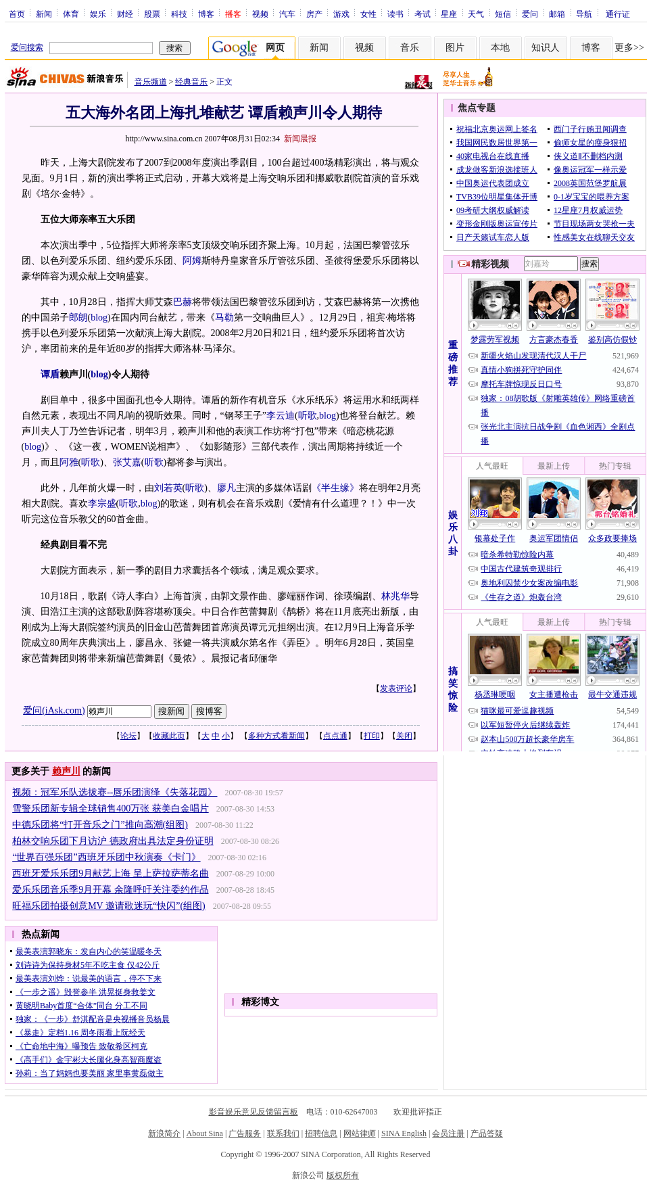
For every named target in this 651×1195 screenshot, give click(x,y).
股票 (152, 13)
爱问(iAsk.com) (54, 710)
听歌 (307, 416)
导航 (584, 13)
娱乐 (98, 13)
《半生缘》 (335, 488)
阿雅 (68, 462)
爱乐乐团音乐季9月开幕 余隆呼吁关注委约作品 (110, 890)
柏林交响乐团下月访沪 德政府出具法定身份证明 (113, 841)
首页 (17, 13)
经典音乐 (191, 82)
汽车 (287, 13)
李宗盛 (102, 503)
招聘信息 (321, 1133)
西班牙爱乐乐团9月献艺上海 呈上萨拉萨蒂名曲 (110, 873)
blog (99, 317)
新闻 (44, 13)
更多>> (629, 48)
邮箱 (557, 13)
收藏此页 (169, 736)
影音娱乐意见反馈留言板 (253, 1112)
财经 (125, 13)
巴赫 (182, 302)
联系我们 (283, 1133)
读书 (395, 13)
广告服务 (244, 1133)
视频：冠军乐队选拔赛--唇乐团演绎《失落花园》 (114, 792)
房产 (314, 13)
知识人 (545, 48)
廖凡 (226, 488)
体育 (71, 13)
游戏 (341, 13)
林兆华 (395, 596)
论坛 (128, 736)
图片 (454, 48)
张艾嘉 (127, 462)
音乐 (409, 48)
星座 (449, 13)
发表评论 (396, 688)
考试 (422, 13)
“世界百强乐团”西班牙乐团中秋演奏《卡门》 (106, 857)
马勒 (224, 317)
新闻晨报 (300, 138)
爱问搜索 (27, 47)
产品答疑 (487, 1133)
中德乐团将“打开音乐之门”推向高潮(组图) (100, 825)
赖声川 (66, 771)
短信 (503, 13)
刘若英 (168, 488)
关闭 (404, 736)
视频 (260, 13)
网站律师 (359, 1133)
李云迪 (280, 416)
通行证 (618, 13)
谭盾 (50, 374)
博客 (206, 13)
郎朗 (78, 317)
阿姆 (192, 261)
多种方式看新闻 (276, 736)
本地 (500, 48)
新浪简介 (164, 1133)
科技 (179, 13)
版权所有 (343, 1175)
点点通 (335, 736)
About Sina (205, 1133)
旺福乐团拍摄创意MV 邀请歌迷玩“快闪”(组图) (109, 906)
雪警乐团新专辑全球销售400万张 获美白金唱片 (110, 808)
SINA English (404, 1133)
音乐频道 (151, 82)
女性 (368, 13)
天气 (476, 13)
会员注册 (448, 1133)
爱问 (530, 13)
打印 (372, 736)
